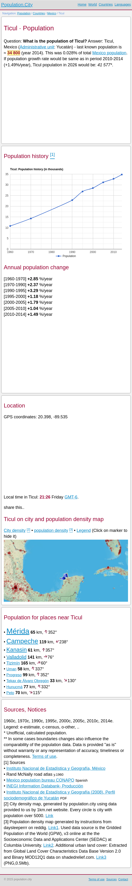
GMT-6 (70, 497)
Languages (123, 4)
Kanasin (16, 649)
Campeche (22, 641)
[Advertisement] (66, 105)
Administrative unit (37, 47)
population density (51, 530)
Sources (111, 879)
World (92, 4)
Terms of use (44, 756)
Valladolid (16, 657)
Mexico (51, 13)
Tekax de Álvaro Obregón (27, 681)
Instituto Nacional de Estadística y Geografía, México (55, 768)
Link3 (101, 857)
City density (15, 530)
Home (82, 4)
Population (23, 13)
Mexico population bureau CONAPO (40, 780)
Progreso (14, 675)
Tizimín (13, 663)
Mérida (17, 631)
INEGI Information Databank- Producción (44, 786)
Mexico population (109, 53)
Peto (10, 693)
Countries (106, 4)
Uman (11, 669)
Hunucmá (14, 687)
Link (49, 815)
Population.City (17, 4)
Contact (123, 879)
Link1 (53, 827)
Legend (84, 530)
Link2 (48, 845)
